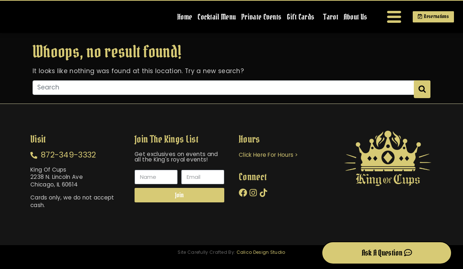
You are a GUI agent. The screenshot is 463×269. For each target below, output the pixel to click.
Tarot (326, 19)
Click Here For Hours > (270, 160)
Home (180, 19)
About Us (351, 19)
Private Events (257, 19)
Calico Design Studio (261, 259)
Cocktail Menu (212, 19)
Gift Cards (296, 19)
